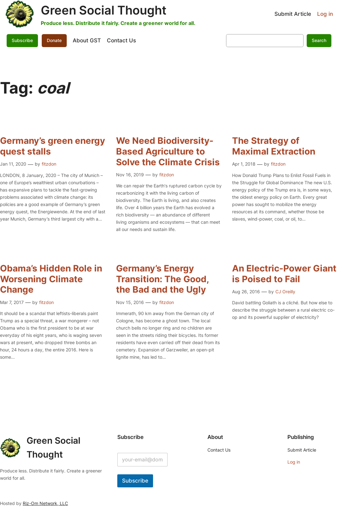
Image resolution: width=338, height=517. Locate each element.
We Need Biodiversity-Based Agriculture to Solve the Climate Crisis (168, 151)
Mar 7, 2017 (12, 302)
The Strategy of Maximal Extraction (273, 146)
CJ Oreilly (285, 291)
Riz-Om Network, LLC (45, 503)
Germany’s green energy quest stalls (52, 146)
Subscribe (22, 40)
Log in (325, 14)
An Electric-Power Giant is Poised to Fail (284, 273)
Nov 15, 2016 (130, 302)
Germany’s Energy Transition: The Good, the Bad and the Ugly (162, 279)
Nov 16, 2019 (130, 174)
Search (319, 40)
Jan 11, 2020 (13, 164)
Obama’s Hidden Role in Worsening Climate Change (51, 279)
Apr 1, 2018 (243, 164)
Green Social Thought (103, 10)
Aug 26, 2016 (246, 291)
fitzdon (49, 164)
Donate (54, 40)
